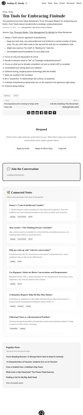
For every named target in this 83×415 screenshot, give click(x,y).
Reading (7, 96)
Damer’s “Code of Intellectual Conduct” (26, 205)
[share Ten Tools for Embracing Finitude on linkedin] (32, 112)
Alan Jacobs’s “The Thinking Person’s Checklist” (30, 228)
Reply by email (23, 148)
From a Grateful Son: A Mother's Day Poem (24, 367)
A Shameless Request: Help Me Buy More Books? (31, 295)
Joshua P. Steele (13, 3)
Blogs (11, 12)
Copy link (62, 148)
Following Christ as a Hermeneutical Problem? (29, 317)
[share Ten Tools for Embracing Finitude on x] (28, 112)
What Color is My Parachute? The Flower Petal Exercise (30, 372)
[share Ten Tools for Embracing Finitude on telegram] (50, 112)
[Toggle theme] (26, 3)
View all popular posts (14, 383)
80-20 (16, 96)
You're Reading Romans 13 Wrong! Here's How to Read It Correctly (34, 357)
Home (5, 12)
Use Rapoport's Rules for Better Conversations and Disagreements (38, 272)
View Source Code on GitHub (42, 27)
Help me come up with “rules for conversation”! (30, 250)
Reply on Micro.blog (43, 148)
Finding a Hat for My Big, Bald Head (21, 377)
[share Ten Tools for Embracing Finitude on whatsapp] (45, 112)
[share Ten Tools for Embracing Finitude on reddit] (37, 112)
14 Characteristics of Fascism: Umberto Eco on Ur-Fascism (31, 362)
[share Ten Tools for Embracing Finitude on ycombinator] (54, 112)
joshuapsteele (26, 27)
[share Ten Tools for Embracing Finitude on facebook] (41, 112)
